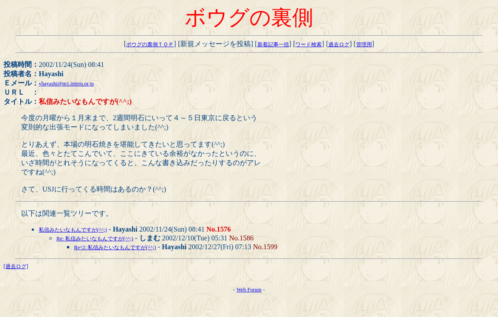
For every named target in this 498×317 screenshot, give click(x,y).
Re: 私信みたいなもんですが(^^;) (94, 239)
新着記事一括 (273, 44)
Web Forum (249, 290)
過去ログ (338, 44)
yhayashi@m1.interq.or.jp (66, 84)
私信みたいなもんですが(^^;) (73, 230)
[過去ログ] (16, 266)
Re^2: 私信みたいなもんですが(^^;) (115, 247)
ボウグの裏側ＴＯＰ (150, 44)
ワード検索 (308, 44)
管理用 (364, 44)
